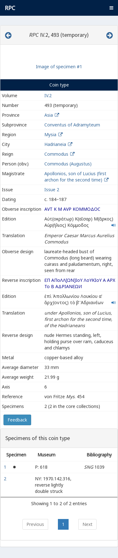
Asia (48, 115)
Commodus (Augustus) (68, 164)
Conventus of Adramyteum (72, 125)
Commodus (56, 154)
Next (87, 524)
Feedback (17, 420)
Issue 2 (51, 190)
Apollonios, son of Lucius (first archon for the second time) (75, 176)
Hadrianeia (55, 144)
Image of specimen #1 (59, 67)
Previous (35, 524)
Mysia (50, 134)
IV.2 (48, 95)
